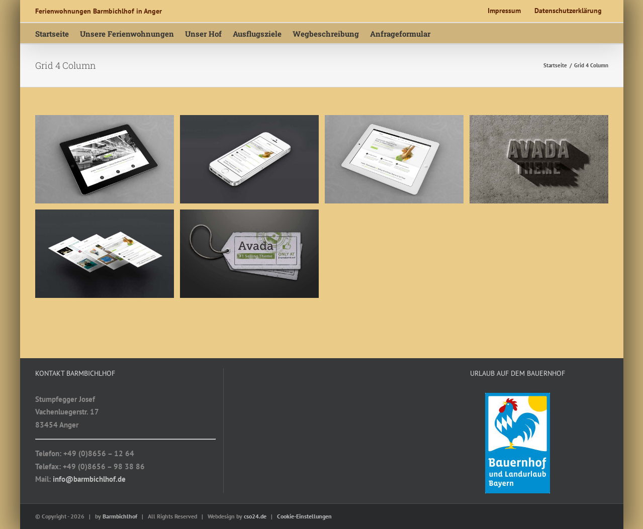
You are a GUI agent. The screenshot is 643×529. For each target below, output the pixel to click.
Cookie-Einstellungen (304, 516)
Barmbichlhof (120, 516)
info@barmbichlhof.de (89, 479)
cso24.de (255, 516)
